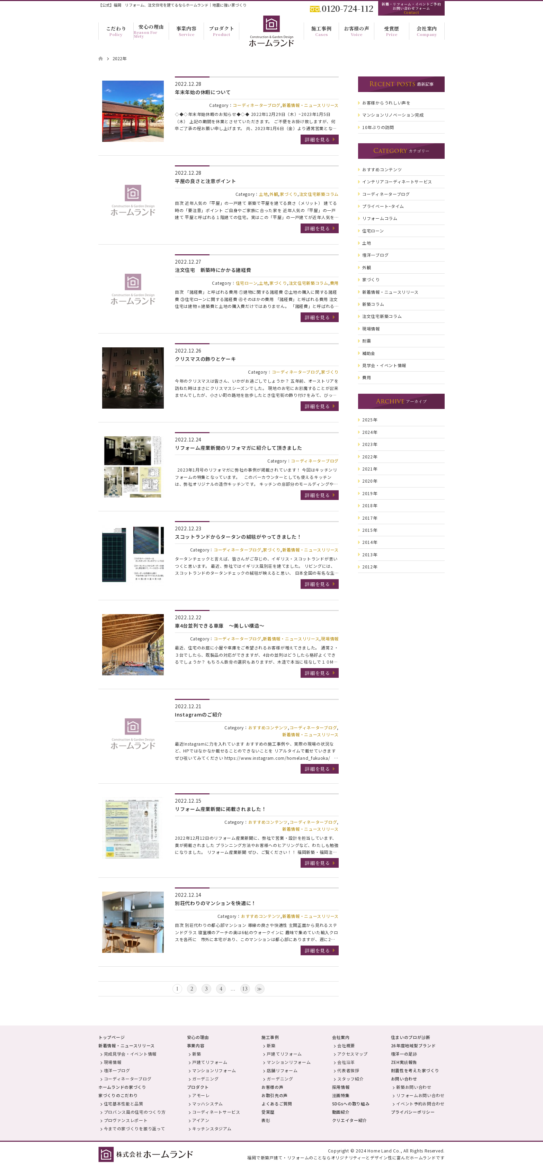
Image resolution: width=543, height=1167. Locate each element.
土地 (263, 194)
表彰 (265, 1120)
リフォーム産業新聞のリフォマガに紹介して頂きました (238, 447)
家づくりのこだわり (118, 1095)
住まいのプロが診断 (410, 1037)
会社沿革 (346, 1062)
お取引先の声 (274, 1095)
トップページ (111, 1037)
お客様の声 (272, 1087)
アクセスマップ (352, 1054)
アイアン (201, 1120)
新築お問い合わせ (413, 1087)
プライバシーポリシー (413, 1112)
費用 (334, 283)
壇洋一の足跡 (404, 1054)
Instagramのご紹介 (198, 714)
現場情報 (330, 638)
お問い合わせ (404, 1079)
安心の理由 (198, 1037)
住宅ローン (247, 283)
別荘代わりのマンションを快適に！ (215, 903)
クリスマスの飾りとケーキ (205, 358)
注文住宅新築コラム (319, 194)
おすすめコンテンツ (268, 727)
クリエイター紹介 (349, 1120)
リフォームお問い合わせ (420, 1095)
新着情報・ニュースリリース (310, 105)
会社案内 (341, 1037)
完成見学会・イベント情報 (130, 1054)
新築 (196, 1054)
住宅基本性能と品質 (123, 1103)
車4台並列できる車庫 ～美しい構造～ (220, 625)
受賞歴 (268, 1112)
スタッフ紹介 (350, 1079)
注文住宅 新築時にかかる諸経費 (213, 269)
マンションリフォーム (214, 1070)
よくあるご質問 (276, 1103)
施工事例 (270, 1037)
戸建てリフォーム (210, 1062)
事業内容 (196, 1045)
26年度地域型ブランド (413, 1045)
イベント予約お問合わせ (420, 1103)
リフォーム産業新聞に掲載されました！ (221, 808)
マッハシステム (207, 1103)
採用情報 (341, 1087)
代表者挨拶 (348, 1070)
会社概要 (346, 1045)
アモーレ (201, 1095)
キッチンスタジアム (211, 1128)
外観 (273, 194)
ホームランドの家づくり (122, 1087)
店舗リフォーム (282, 1070)
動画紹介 (341, 1112)
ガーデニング (205, 1079)
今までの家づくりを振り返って (134, 1128)
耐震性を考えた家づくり (415, 1070)
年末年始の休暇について (203, 92)
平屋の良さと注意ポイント (205, 180)
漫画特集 (341, 1095)
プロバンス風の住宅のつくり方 (135, 1112)
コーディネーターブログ (257, 105)
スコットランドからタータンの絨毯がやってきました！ (238, 536)
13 (245, 989)
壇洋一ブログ (117, 1070)
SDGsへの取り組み (351, 1103)
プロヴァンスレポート (126, 1120)
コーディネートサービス (216, 1112)
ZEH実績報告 (404, 1062)
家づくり (288, 194)
